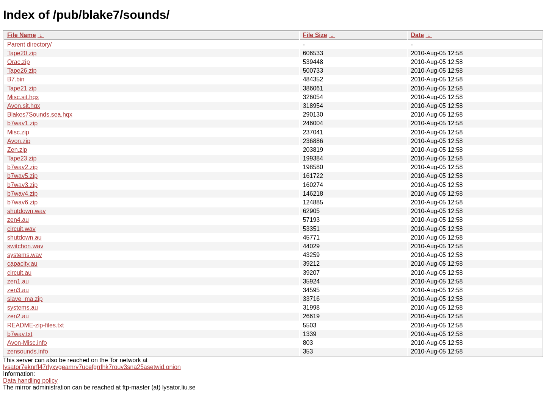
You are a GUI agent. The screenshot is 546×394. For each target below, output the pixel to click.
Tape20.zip (21, 53)
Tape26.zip (21, 70)
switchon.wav (25, 246)
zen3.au (18, 290)
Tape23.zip (21, 158)
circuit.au (19, 272)
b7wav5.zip (22, 176)
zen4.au (18, 219)
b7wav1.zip (22, 123)
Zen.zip (17, 149)
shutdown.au (24, 237)
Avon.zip (18, 141)
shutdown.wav (26, 211)
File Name (21, 35)
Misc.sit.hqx (23, 97)
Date (417, 35)
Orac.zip (18, 62)
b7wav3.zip (22, 185)
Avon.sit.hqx (23, 106)
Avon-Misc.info (27, 342)
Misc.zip (18, 132)
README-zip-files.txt (35, 325)
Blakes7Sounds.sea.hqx (39, 114)
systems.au (22, 307)
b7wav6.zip (22, 202)
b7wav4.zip (22, 193)
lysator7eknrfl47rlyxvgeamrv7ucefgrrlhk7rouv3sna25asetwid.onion (92, 367)
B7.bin (15, 79)
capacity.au (22, 263)
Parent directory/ (29, 44)
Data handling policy (30, 380)
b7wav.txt (19, 334)
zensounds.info (27, 351)
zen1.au (18, 281)
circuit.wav (21, 229)
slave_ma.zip (24, 299)
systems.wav (24, 255)
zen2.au (18, 316)
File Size (315, 35)
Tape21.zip (21, 88)
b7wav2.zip (22, 167)
